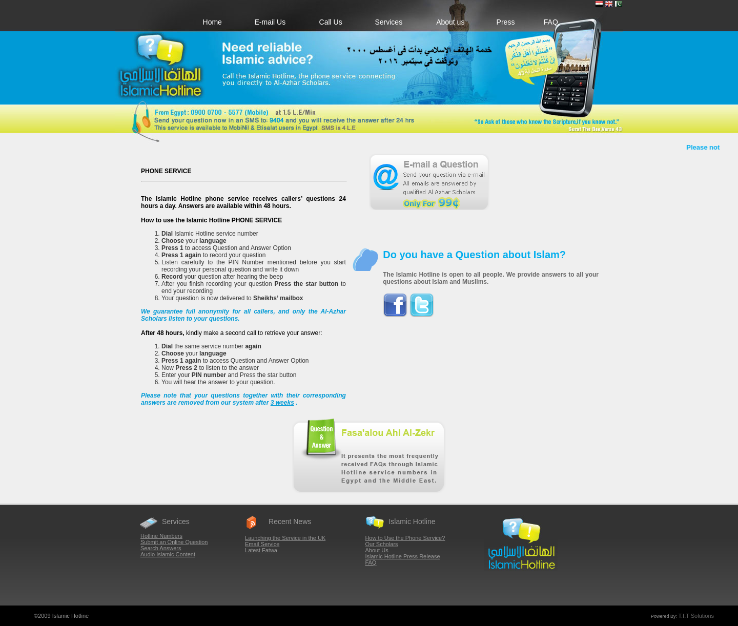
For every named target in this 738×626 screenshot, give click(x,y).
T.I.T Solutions (696, 616)
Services (388, 22)
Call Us (330, 22)
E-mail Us (270, 22)
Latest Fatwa (261, 550)
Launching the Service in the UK (285, 538)
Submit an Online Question (174, 542)
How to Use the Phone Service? (405, 538)
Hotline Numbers (161, 536)
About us (450, 22)
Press (506, 22)
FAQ (551, 22)
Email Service (262, 544)
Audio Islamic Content (167, 554)
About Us (376, 550)
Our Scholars (381, 544)
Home (212, 22)
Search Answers (160, 548)
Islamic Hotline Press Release (402, 556)
